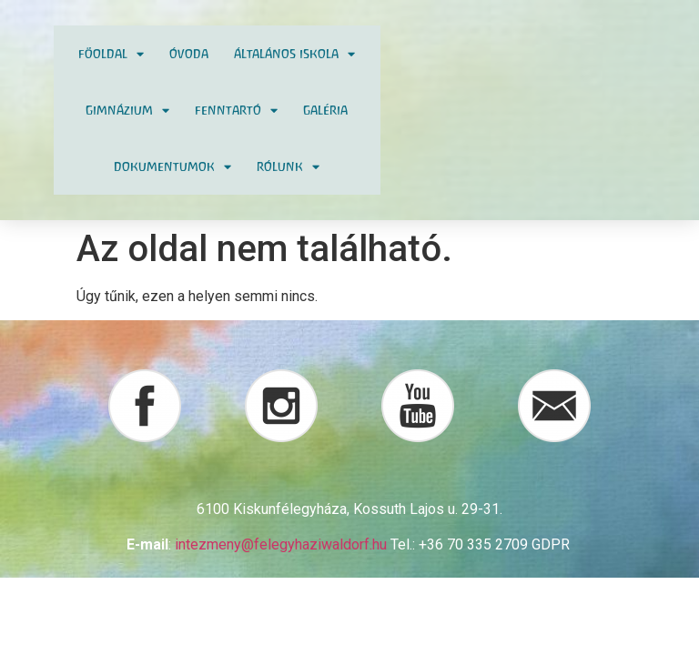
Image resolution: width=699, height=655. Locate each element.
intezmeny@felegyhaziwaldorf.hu (281, 544)
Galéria (325, 110)
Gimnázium (127, 111)
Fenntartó (236, 111)
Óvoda (188, 53)
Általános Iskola (294, 54)
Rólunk (288, 167)
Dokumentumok (172, 167)
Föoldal (111, 54)
